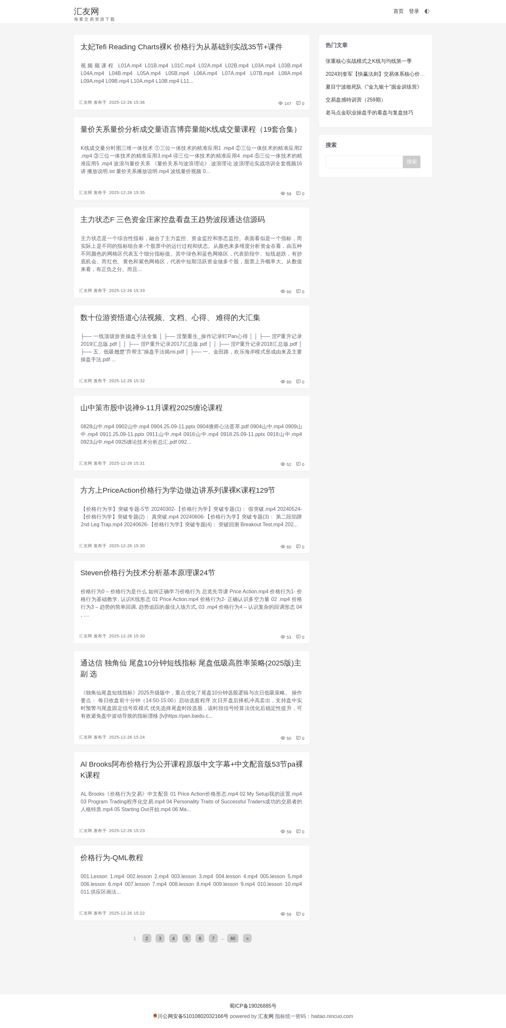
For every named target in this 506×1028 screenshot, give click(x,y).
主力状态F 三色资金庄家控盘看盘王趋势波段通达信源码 (176, 232)
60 (285, 305)
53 (285, 653)
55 (285, 755)
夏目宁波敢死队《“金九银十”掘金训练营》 (374, 87)
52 (285, 479)
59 (285, 206)
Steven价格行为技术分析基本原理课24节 (150, 588)
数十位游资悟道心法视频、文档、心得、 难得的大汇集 (174, 331)
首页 (398, 11)
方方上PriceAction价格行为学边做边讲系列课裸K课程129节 (182, 505)
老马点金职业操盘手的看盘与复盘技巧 (369, 112)
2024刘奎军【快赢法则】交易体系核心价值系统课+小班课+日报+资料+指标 (412, 74)
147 (284, 104)
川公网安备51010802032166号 (191, 1016)
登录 (414, 11)
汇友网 (86, 11)
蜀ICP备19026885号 (253, 1006)
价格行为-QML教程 (113, 876)
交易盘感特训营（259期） (356, 99)
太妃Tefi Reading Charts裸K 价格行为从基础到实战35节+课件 (186, 47)
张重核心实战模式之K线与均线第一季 (369, 61)
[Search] (366, 162)
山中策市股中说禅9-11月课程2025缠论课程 (154, 422)
